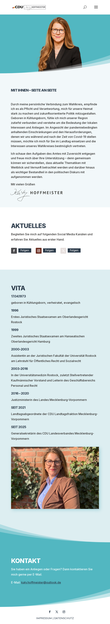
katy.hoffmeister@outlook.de (41, 582)
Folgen (25, 250)
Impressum (44, 618)
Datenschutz (64, 618)
